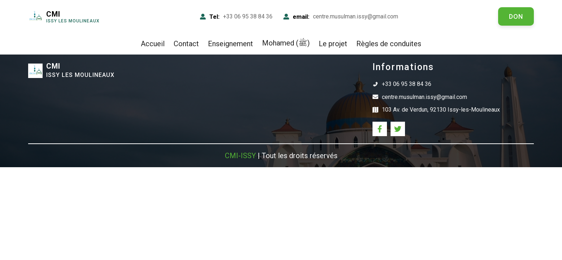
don (516, 16)
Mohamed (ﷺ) (286, 43)
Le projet (333, 43)
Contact (186, 43)
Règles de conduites (388, 43)
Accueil (153, 43)
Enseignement (230, 43)
